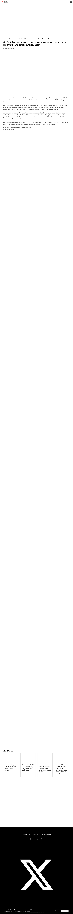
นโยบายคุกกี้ (27, 911)
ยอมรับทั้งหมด (65, 910)
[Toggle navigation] (71, 2)
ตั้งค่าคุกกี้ (57, 910)
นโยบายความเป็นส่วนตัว (17, 911)
